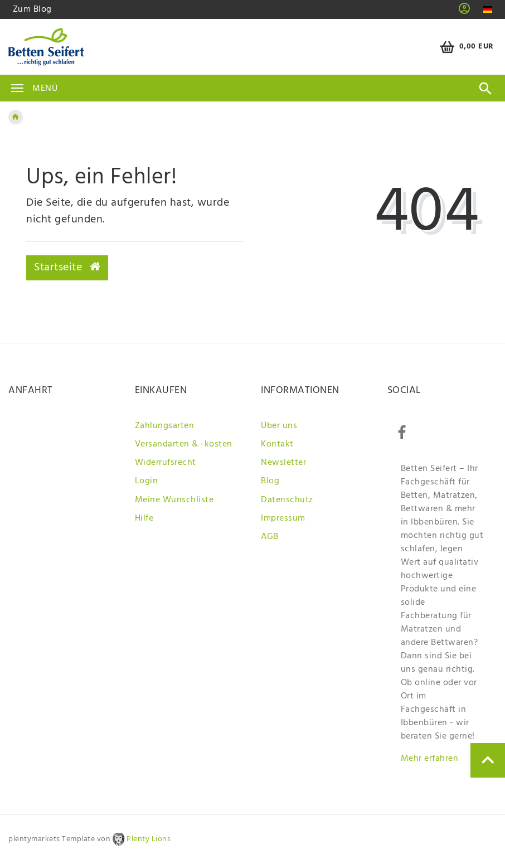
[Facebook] (401, 433)
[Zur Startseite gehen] (15, 117)
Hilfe (144, 518)
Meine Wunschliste (174, 500)
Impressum (283, 518)
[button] (464, 12)
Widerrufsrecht (165, 462)
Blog (270, 481)
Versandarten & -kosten (183, 444)
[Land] (487, 10)
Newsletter (283, 462)
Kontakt (277, 444)
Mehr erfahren (430, 758)
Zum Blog (32, 9)
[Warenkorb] (465, 47)
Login (146, 481)
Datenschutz (287, 500)
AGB (270, 537)
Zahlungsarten (165, 426)
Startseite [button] (67, 267)
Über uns (279, 426)
